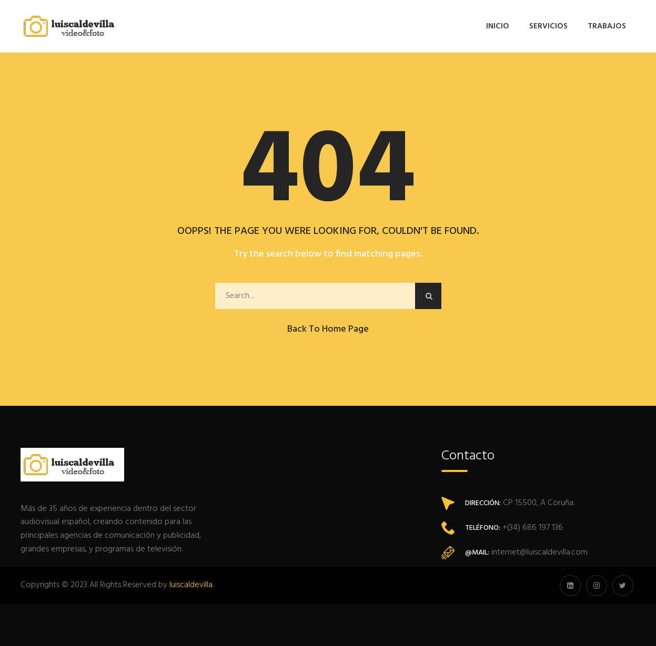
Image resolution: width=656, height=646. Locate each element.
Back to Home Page (328, 329)
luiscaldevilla (191, 585)
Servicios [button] (548, 26)
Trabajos (607, 26)
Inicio (497, 26)
